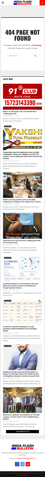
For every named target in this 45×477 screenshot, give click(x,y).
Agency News (7, 85)
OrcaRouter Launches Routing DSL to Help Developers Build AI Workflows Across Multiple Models (20, 328)
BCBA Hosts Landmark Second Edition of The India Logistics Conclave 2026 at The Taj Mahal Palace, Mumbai (21, 417)
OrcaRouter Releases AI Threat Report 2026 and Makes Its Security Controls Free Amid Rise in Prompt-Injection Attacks (20, 285)
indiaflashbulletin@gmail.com (26, 458)
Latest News (8, 79)
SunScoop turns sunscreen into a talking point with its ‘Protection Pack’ (22, 241)
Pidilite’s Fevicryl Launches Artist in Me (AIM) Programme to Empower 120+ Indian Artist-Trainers (22, 200)
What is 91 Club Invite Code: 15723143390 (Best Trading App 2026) (19, 112)
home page (37, 45)
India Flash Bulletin (23, 475)
